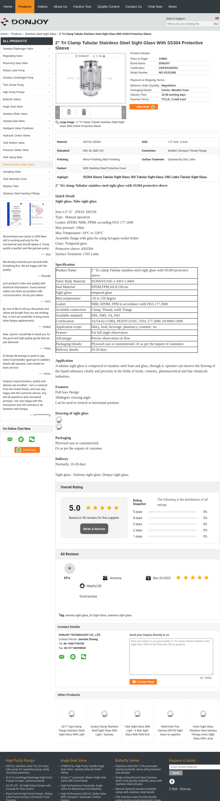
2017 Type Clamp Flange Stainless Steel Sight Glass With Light (71, 730)
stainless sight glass (120, 615)
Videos (42, 6)
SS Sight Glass (97, 615)
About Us (60, 6)
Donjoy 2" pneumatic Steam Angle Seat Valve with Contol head (83, 779)
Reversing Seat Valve (15, 63)
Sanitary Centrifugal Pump (18, 77)
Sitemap (185, 789)
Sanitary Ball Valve (14, 121)
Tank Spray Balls (12, 157)
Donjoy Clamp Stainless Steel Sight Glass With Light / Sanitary (104, 730)
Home (8, 6)
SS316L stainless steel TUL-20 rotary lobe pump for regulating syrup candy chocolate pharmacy (27, 769)
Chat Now (155, 6)
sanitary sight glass (76, 615)
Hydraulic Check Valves (16, 135)
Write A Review (94, 529)
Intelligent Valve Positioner (18, 128)
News (173, 6)
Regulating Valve (13, 55)
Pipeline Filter (11, 186)
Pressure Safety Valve (16, 150)
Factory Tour (82, 6)
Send (175, 773)
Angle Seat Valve (13, 106)
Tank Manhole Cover (15, 179)
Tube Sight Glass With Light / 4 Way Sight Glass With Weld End (137, 730)
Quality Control (108, 6)
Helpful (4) (94, 586)
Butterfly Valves (12, 99)
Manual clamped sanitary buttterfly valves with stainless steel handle (135, 790)
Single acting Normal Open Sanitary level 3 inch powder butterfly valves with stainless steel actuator (138, 781)
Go (216, 23)
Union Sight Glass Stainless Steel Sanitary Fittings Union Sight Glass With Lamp (203, 732)
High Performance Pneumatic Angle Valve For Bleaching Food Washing (82, 787)
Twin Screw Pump (13, 84)
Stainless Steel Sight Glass (40, 34)
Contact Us (134, 6)
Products (24, 6)
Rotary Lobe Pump (14, 70)
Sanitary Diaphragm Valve (18, 48)
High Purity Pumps (14, 92)
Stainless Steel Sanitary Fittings (21, 193)
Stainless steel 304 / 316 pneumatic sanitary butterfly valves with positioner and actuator (138, 769)
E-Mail (173, 789)
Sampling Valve (12, 171)
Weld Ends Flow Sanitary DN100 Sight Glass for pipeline (170, 730)
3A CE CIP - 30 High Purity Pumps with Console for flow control (28, 787)
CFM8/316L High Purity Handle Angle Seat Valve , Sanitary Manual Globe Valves (82, 769)
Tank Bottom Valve (14, 142)
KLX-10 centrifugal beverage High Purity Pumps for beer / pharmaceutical (29, 779)
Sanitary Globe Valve (15, 113)
